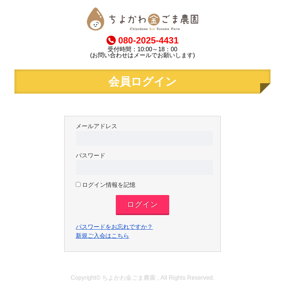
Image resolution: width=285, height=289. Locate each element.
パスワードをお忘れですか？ (114, 227)
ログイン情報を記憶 (105, 185)
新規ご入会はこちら (102, 236)
